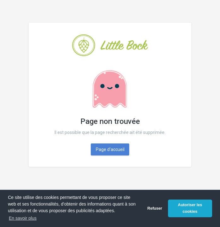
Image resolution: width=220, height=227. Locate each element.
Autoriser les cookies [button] (190, 208)
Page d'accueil (110, 149)
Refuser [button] (155, 208)
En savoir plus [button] (23, 218)
